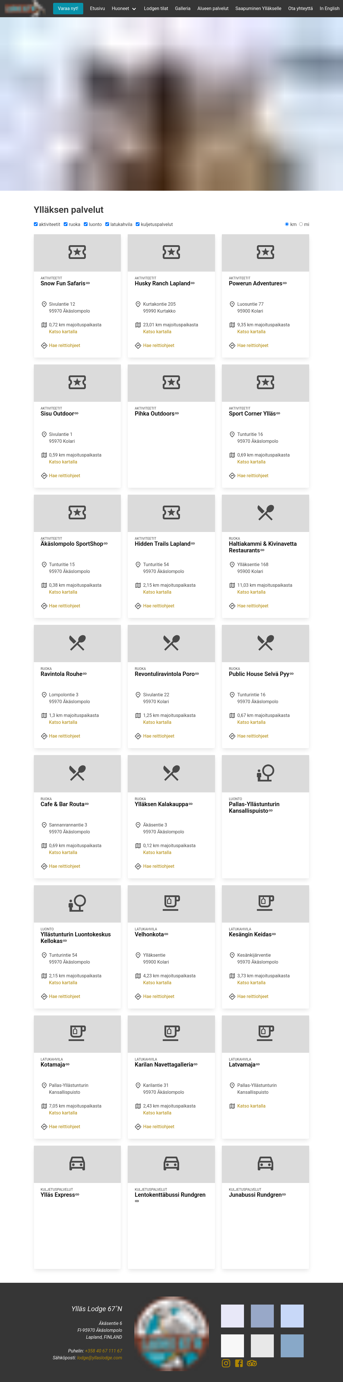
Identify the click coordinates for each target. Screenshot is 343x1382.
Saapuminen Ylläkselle (258, 8)
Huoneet (120, 8)
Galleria (183, 8)
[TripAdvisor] (252, 1366)
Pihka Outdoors (157, 413)
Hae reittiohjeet (64, 345)
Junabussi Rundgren (257, 1194)
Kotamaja (55, 1064)
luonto (93, 224)
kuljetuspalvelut (154, 224)
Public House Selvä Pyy (261, 673)
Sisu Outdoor (60, 413)
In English (330, 8)
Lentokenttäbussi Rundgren (170, 1197)
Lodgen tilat (156, 8)
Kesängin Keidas (252, 934)
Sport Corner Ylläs (254, 413)
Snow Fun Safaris (65, 283)
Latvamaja (244, 1064)
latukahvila (119, 224)
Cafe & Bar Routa (65, 804)
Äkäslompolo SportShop (74, 543)
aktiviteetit (47, 224)
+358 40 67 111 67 (103, 1351)
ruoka (72, 224)
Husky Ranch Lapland (165, 283)
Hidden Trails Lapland (165, 543)
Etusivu (97, 8)
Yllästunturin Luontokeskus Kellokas (76, 937)
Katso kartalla (63, 331)
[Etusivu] (25, 8)
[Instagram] (227, 1366)
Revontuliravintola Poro (167, 673)
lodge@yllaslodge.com (99, 1357)
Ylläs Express (60, 1194)
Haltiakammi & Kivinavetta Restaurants (263, 547)
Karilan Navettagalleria (166, 1064)
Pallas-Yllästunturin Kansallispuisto (254, 807)
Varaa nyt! (68, 8)
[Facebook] (240, 1366)
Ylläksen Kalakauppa (164, 804)
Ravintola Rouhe (64, 673)
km (291, 224)
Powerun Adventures (258, 283)
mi (304, 224)
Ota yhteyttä (300, 8)
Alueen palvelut (213, 8)
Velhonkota (151, 934)
